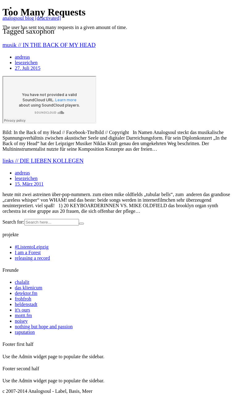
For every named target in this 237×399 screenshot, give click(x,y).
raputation (25, 332)
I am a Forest (28, 252)
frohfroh (23, 298)
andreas (22, 172)
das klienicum (28, 287)
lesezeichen (26, 178)
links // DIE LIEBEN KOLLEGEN (43, 161)
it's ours (22, 310)
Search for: (13, 222)
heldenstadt (26, 304)
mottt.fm (23, 315)
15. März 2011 (29, 184)
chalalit (22, 282)
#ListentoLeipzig (31, 247)
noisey (21, 321)
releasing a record (32, 258)
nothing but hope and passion (44, 326)
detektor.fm (26, 293)
